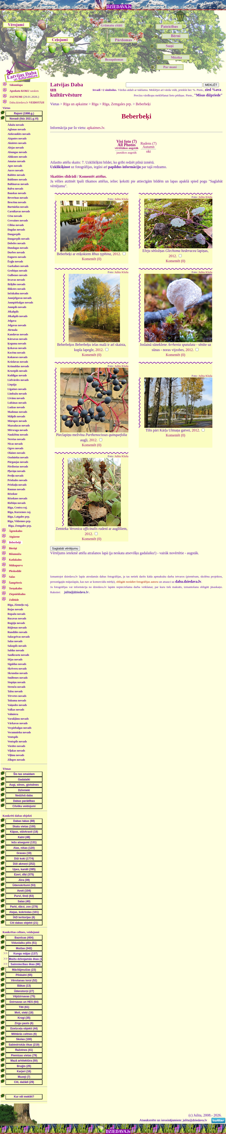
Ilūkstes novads (16, 288)
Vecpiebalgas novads (19, 727)
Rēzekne (12, 493)
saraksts (24, 90)
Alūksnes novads (17, 156)
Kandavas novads (17, 334)
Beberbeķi (143, 104)
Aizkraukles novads (18, 134)
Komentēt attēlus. (93, 176)
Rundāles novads (17, 632)
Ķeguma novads (16, 343)
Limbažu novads (17, 393)
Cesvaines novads (17, 220)
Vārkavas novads (17, 723)
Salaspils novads (17, 645)
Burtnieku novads (17, 206)
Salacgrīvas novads (18, 636)
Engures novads (16, 257)
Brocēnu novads (16, 202)
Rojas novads (15, 609)
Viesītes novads (16, 746)
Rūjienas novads (17, 627)
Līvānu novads (16, 398)
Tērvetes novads (16, 696)
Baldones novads (17, 179)
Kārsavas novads (17, 339)
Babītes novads (16, 175)
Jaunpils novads (16, 307)
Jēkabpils (13, 311)
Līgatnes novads (16, 389)
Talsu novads (15, 691)
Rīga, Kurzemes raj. (19, 512)
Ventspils (12, 737)
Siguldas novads (16, 664)
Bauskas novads (16, 193)
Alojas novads (15, 147)
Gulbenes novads (17, 275)
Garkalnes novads (17, 266)
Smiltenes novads (17, 677)
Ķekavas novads (16, 348)
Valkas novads (15, 709)
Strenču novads (16, 686)
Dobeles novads (16, 243)
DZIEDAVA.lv (119, 7)
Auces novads (15, 170)
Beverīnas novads (17, 197)
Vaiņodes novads (17, 705)
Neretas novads (16, 439)
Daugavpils (13, 234)
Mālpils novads (16, 416)
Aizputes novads (17, 138)
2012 (116, 254)
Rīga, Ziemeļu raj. (18, 604)
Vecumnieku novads (19, 732)
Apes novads (14, 165)
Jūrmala (12, 329)
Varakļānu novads (18, 718)
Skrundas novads (17, 673)
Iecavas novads (16, 279)
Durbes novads (16, 252)
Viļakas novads (16, 750)
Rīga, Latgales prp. (18, 516)
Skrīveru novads (17, 668)
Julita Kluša (121, 199)
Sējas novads (14, 659)
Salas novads (14, 641)
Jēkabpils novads (17, 316)
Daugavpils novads (18, 238)
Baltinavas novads (18, 184)
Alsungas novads (17, 152)
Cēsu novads (14, 216)
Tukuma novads (16, 700)
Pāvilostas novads (17, 466)
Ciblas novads (15, 225)
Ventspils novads (17, 741)
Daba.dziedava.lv (26, 102)
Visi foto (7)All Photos (126, 144)
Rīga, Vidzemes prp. (19, 521)
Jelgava (11, 320)
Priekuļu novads (17, 484)
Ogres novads (15, 448)
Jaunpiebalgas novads (20, 302)
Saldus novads (15, 650)
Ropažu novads (16, 614)
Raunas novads (16, 489)
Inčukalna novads (17, 293)
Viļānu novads (15, 755)
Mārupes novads (17, 421)
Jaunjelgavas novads (19, 298)
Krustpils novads (17, 370)
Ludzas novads (16, 407)
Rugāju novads (16, 623)
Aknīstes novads (16, 143)
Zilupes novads (16, 759)
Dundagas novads (17, 247)
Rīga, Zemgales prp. (20, 525)
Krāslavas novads (17, 361)
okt (148, 151)
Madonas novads (17, 411)
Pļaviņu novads (16, 471)
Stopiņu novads (16, 682)
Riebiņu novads (16, 503)
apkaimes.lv (95, 128)
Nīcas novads (15, 443)
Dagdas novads (16, 229)
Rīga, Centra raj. (17, 507)
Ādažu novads (15, 124)
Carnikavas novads (18, 211)
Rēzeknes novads (17, 498)
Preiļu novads (15, 475)
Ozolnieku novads (17, 457)
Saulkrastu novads (18, 655)
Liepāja (11, 384)
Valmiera (12, 714)
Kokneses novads (17, 357)
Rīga (95, 104)
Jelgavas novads (16, 325)
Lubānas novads (17, 402)
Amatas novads (16, 161)
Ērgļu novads (15, 261)
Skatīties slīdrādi (63, 176)
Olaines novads (16, 452)
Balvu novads (15, 188)
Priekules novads (17, 480)
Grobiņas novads (17, 270)
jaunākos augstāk (127, 152)
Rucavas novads (16, 618)
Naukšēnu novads (17, 434)
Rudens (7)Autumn (148, 145)
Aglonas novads (16, 129)
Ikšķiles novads (16, 284)
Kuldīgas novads (17, 375)
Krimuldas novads (18, 366)
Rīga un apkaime (75, 104)
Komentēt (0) (91, 259)
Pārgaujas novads (17, 462)
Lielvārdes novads (18, 380)
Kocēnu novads (16, 352)
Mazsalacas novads (18, 425)
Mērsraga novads (17, 430)
